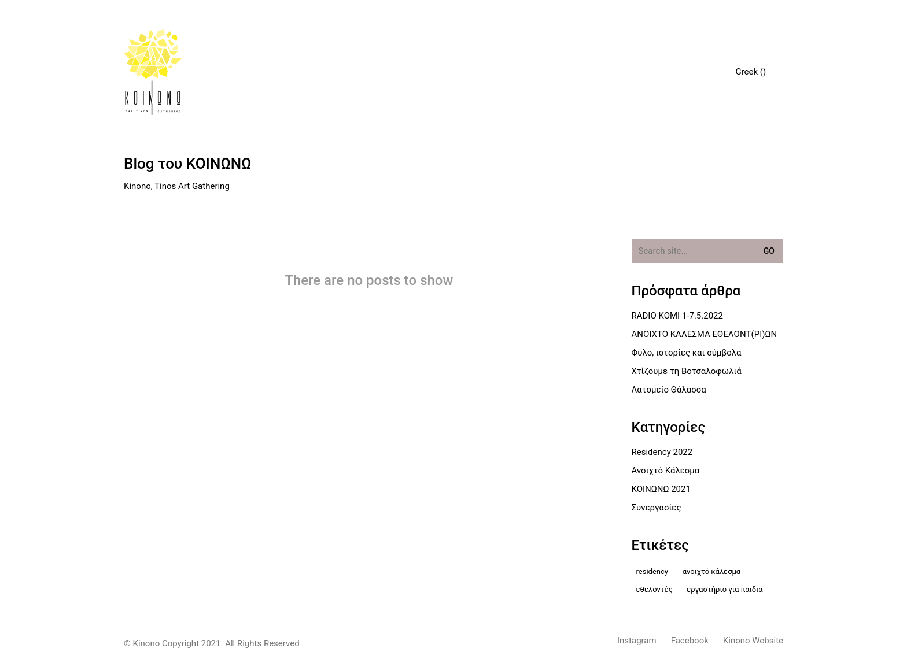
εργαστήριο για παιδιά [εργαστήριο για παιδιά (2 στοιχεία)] (724, 589)
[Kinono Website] (753, 641)
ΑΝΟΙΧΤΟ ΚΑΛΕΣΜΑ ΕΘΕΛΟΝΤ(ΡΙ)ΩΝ (704, 334)
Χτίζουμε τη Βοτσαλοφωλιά (687, 371)
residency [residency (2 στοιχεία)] (652, 571)
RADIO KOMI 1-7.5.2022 (677, 315)
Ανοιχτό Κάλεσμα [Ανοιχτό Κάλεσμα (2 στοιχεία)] (712, 571)
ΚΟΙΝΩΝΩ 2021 (661, 489)
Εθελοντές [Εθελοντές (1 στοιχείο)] (654, 589)
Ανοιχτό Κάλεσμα (666, 470)
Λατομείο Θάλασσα (669, 389)
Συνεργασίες (656, 507)
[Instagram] (637, 641)
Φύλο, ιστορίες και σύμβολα (687, 352)
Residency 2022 (662, 452)
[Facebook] (690, 641)
